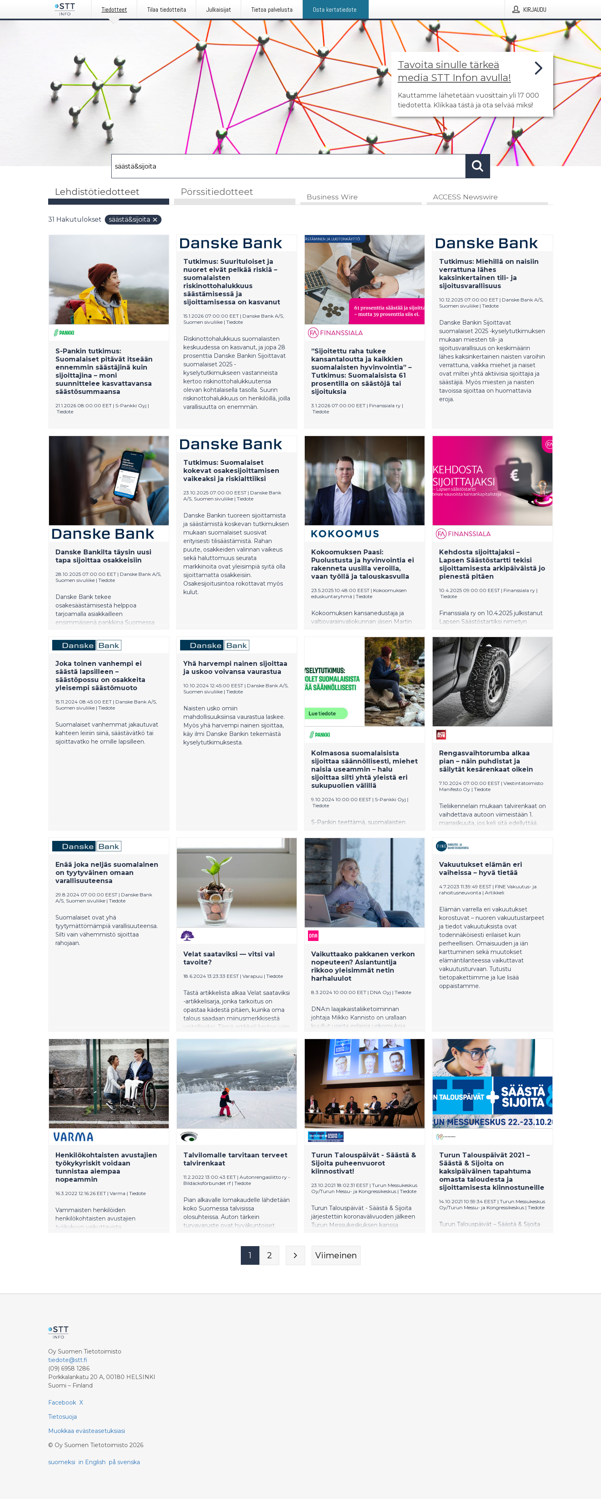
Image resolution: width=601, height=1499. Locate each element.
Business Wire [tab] (332, 197)
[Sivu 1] (250, 1256)
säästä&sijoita (133, 220)
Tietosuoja (62, 1416)
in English (92, 1462)
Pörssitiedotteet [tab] (217, 191)
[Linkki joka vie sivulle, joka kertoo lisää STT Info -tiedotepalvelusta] (472, 84)
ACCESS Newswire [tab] (465, 197)
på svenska (124, 1462)
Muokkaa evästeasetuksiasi (86, 1431)
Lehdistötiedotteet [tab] (97, 191)
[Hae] (288, 166)
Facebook (62, 1402)
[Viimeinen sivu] (336, 1256)
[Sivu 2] (269, 1256)
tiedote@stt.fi (67, 1360)
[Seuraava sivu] (295, 1256)
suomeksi (61, 1462)
